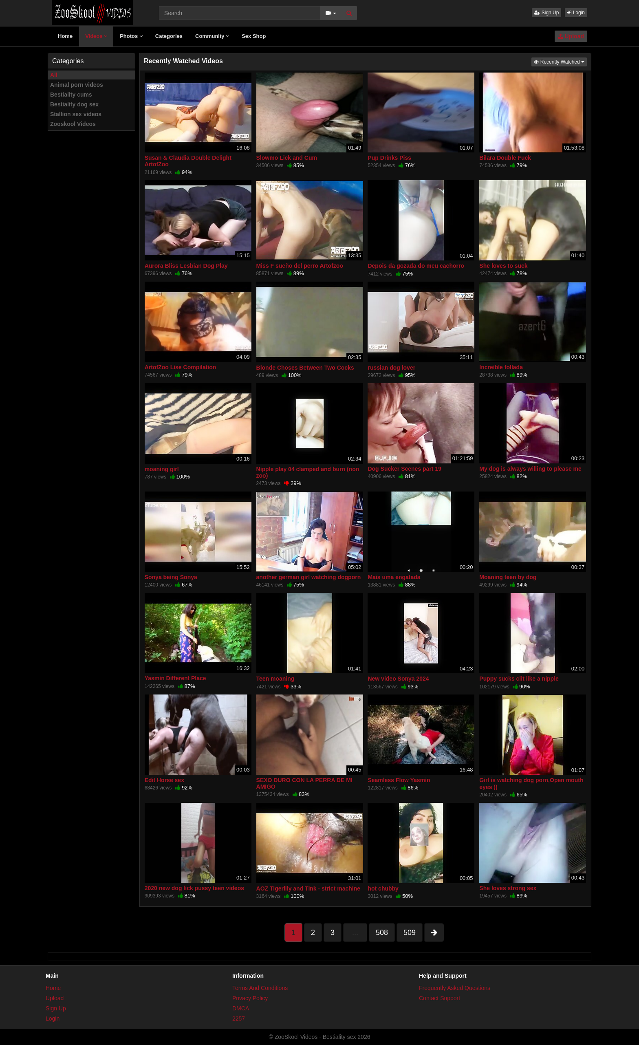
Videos (96, 36)
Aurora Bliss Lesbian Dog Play (186, 265)
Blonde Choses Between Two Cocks (305, 367)
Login (576, 12)
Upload (571, 36)
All (53, 75)
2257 (238, 1018)
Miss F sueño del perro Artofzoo (299, 265)
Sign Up (546, 12)
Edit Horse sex (164, 780)
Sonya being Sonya (171, 577)
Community (212, 36)
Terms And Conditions (260, 988)
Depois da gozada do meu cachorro (416, 265)
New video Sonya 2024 (398, 678)
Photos (131, 36)
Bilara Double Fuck (505, 157)
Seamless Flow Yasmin (399, 780)
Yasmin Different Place (175, 678)
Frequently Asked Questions (454, 988)
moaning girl (162, 469)
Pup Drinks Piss (389, 157)
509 (409, 932)
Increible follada (501, 367)
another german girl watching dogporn (308, 577)
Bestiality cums (71, 94)
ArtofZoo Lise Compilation (180, 367)
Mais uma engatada (394, 577)
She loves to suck (503, 265)
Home (65, 36)
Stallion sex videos (75, 114)
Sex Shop (254, 36)
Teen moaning (275, 678)
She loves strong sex (507, 888)
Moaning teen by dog (507, 577)
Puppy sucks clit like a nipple (519, 678)
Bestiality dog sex (74, 104)
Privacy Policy (250, 998)
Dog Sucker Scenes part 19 (404, 468)
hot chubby (383, 888)
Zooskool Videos (73, 124)
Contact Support (439, 998)
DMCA (240, 1008)
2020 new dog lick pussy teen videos (194, 888)
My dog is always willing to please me (530, 468)
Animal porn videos (76, 85)
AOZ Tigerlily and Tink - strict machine (308, 888)
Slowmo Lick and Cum (286, 157)
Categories (169, 36)
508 (382, 932)
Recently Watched (560, 61)
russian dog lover (391, 367)
